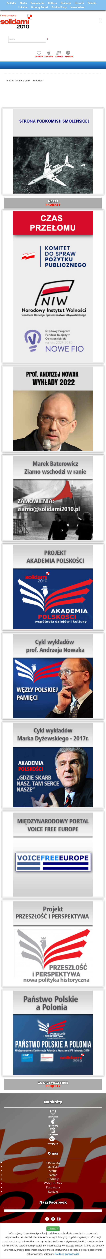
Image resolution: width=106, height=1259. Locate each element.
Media (23, 3)
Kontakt (53, 1191)
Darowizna (53, 1187)
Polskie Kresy (59, 7)
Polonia (92, 3)
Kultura (52, 3)
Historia (79, 3)
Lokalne (22, 7)
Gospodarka (37, 3)
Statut (53, 1171)
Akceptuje (53, 1228)
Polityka (11, 3)
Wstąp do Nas (53, 1183)
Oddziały (53, 1179)
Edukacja (66, 3)
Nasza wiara (77, 7)
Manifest (53, 1167)
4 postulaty (53, 1162)
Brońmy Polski (39, 7)
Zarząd (53, 1175)
